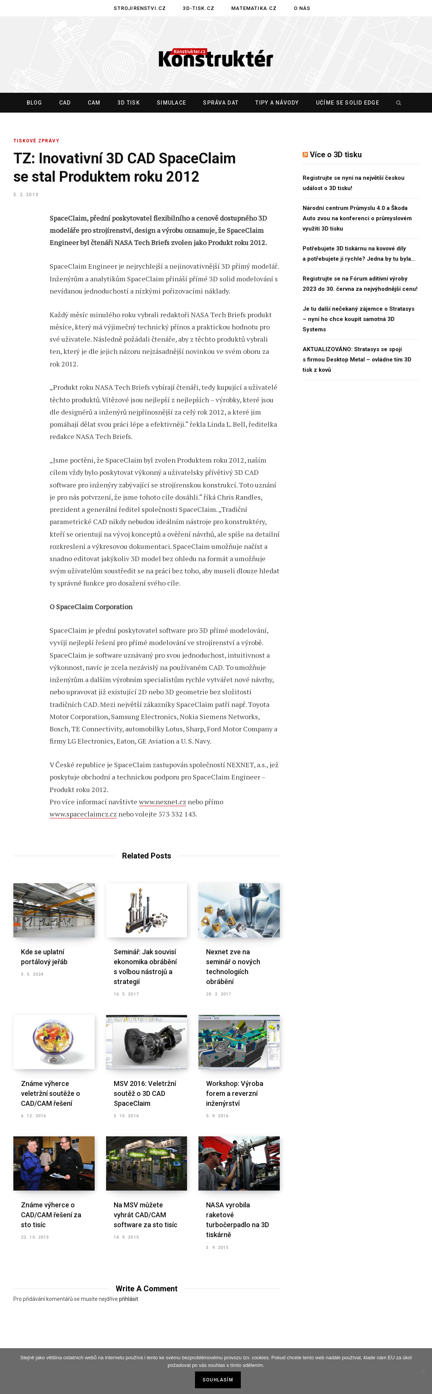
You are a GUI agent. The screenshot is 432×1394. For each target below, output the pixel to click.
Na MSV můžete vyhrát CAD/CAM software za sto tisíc (145, 1215)
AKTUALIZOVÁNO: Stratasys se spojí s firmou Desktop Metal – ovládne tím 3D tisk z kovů (357, 359)
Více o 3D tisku (336, 154)
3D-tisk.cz (198, 8)
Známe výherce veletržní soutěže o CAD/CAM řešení (50, 1093)
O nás (302, 8)
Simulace (171, 103)
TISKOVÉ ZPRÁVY (36, 141)
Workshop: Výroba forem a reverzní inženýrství (234, 1093)
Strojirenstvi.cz (140, 8)
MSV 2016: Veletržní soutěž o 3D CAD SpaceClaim (145, 1093)
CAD (65, 103)
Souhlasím (218, 1380)
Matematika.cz (254, 8)
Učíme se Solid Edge (347, 103)
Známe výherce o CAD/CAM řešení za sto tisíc (51, 1215)
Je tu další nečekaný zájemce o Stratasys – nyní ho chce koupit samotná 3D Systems (358, 319)
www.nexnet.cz (162, 801)
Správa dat (221, 103)
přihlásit (128, 1299)
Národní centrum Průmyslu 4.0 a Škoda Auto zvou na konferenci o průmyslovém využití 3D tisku (357, 218)
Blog (34, 103)
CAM (94, 103)
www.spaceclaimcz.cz (83, 813)
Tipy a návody (277, 103)
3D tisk (129, 103)
